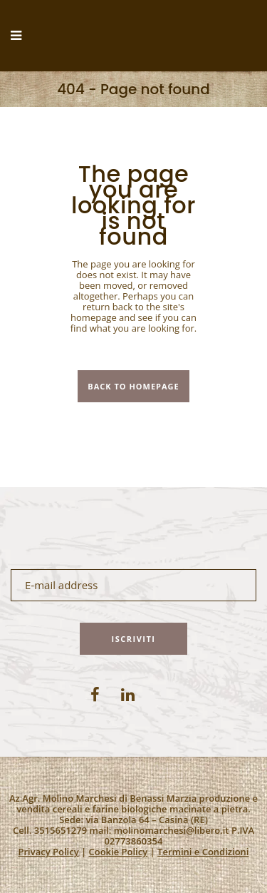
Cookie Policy (118, 851)
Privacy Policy (49, 851)
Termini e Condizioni (202, 851)
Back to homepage (133, 386)
